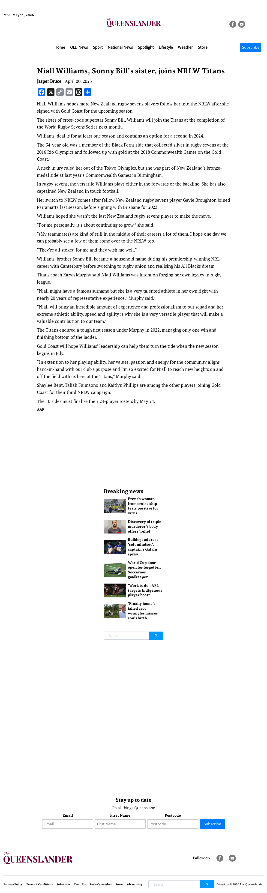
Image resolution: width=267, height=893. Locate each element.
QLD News (79, 47)
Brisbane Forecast (25, 30)
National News (120, 47)
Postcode (173, 815)
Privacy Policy (13, 884)
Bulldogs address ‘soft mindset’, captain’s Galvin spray (143, 546)
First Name (120, 815)
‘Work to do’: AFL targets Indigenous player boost (145, 590)
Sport (98, 47)
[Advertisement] (133, 449)
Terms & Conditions (39, 884)
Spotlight (146, 47)
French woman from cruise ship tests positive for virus (143, 506)
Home (59, 47)
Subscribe (250, 47)
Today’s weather (101, 884)
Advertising (134, 884)
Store (202, 47)
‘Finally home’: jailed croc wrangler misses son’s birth (143, 610)
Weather (185, 47)
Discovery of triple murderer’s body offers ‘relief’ (144, 526)
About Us (79, 884)
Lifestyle (166, 47)
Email (68, 815)
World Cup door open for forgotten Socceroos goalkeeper (144, 569)
